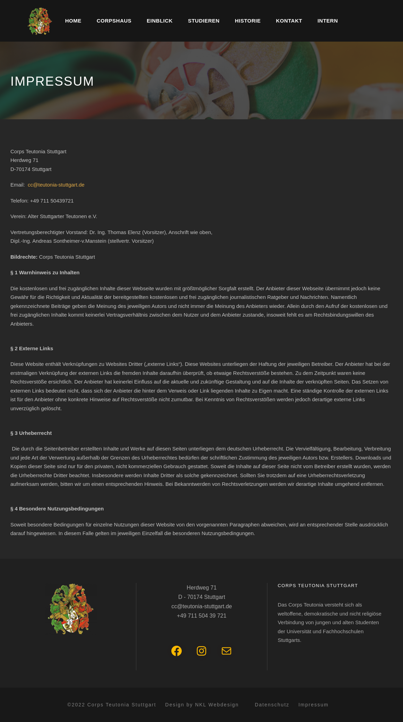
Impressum (313, 704)
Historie (248, 21)
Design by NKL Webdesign (202, 704)
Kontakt (289, 21)
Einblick (160, 21)
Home (73, 21)
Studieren (204, 21)
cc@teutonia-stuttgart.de (56, 185)
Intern (327, 21)
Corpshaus (114, 21)
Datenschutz (272, 704)
